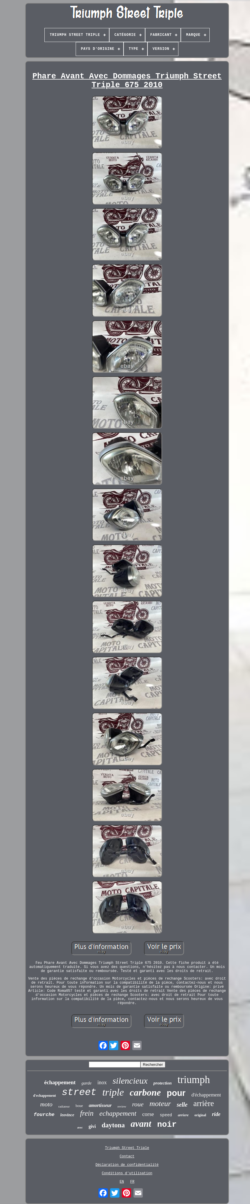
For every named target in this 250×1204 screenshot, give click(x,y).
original (200, 1115)
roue (138, 1104)
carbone (145, 1092)
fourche (44, 1114)
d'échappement (206, 1095)
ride (216, 1114)
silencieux (129, 1080)
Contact (127, 1156)
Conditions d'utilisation (127, 1173)
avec (80, 1127)
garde (86, 1083)
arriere (183, 1115)
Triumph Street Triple (127, 1148)
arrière (203, 1103)
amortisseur (100, 1105)
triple (113, 1092)
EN (122, 1182)
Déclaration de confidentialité (127, 1165)
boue (79, 1105)
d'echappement (44, 1096)
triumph (194, 1079)
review (121, 1106)
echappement (117, 1113)
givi (92, 1126)
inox (102, 1082)
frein (86, 1113)
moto (46, 1104)
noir (167, 1124)
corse (148, 1114)
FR (132, 1182)
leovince (67, 1115)
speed (166, 1115)
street (79, 1092)
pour (176, 1093)
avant (141, 1124)
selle (182, 1104)
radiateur (64, 1106)
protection (162, 1083)
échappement (60, 1082)
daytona (113, 1125)
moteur (160, 1103)
